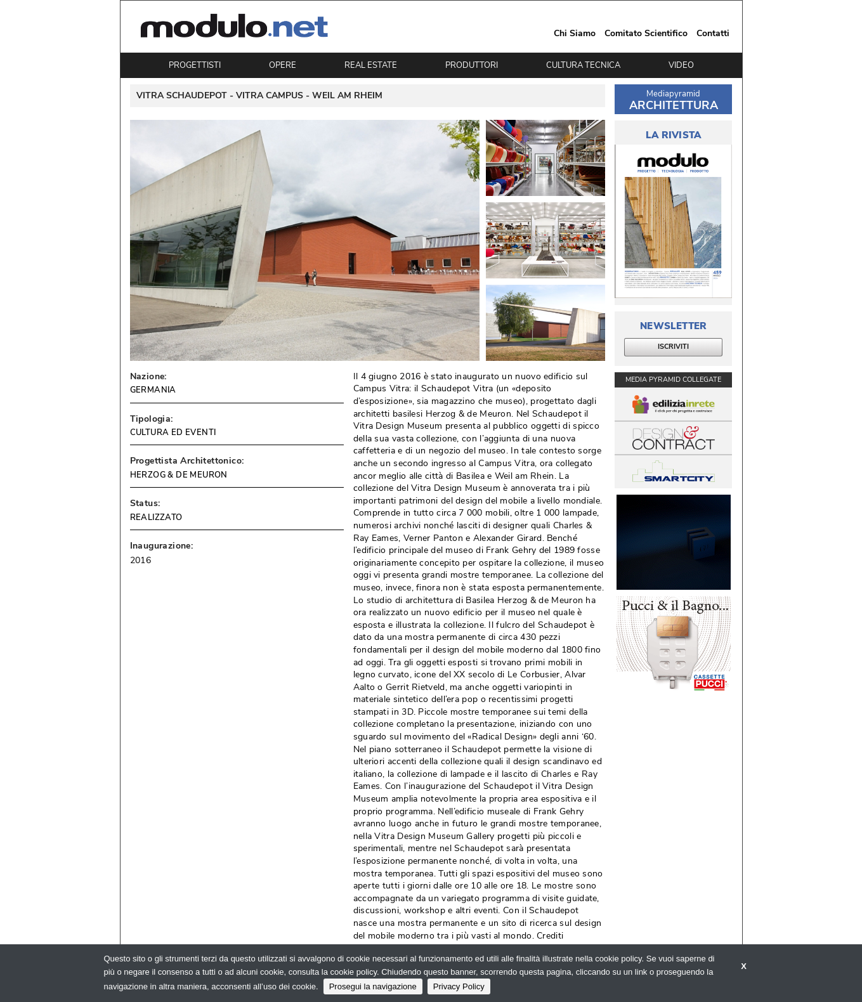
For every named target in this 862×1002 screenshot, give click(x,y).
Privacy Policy (459, 986)
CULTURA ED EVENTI (173, 432)
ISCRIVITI (673, 346)
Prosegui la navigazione (373, 986)
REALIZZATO (156, 517)
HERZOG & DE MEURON (179, 475)
